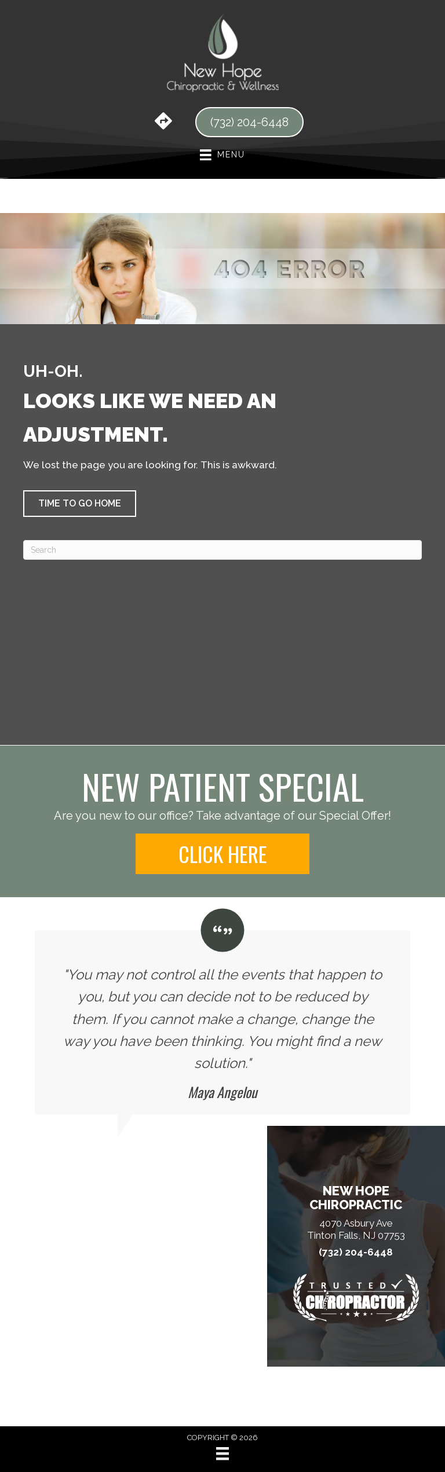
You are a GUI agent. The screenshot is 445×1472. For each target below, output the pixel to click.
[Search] (222, 550)
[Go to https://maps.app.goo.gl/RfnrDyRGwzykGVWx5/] (163, 122)
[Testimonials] (222, 1011)
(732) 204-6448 (356, 1252)
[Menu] (222, 1453)
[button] (79, 503)
